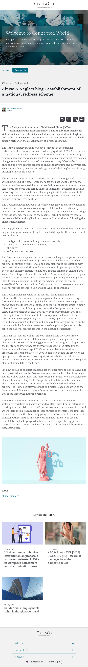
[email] (62, 119)
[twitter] (68, 119)
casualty (14, 496)
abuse (5, 496)
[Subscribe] (20, 70)
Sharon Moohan (14, 108)
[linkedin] (75, 119)
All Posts (6, 70)
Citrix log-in (54, 662)
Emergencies (36, 661)
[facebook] (81, 119)
